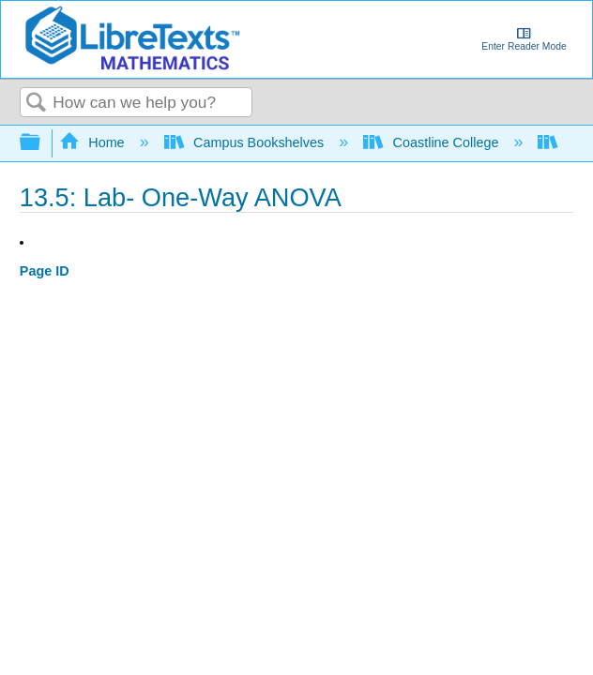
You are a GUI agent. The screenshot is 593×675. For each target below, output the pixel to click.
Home (94, 142)
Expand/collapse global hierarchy (42, 143)
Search (36, 103)
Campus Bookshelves (246, 142)
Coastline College (432, 142)
